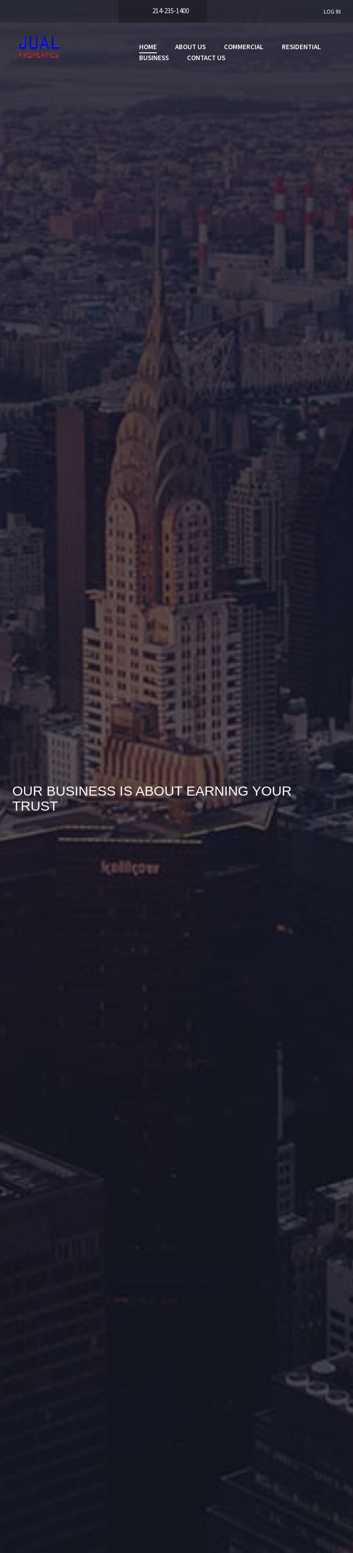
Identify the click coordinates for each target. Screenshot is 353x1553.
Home (148, 46)
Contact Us (206, 57)
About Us (190, 46)
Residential (301, 46)
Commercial (244, 46)
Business (154, 57)
